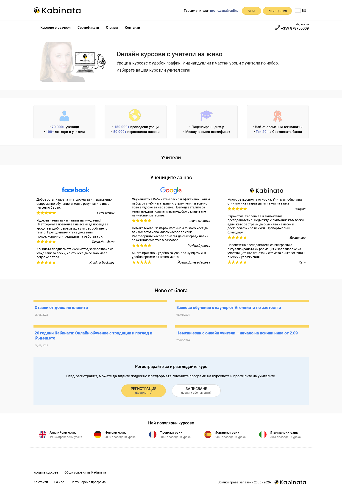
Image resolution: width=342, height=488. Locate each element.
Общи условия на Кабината (85, 472)
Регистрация (277, 11)
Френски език (171, 432)
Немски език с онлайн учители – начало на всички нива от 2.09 (237, 333)
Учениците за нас (171, 177)
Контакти (132, 27)
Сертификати (88, 27)
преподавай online (224, 10)
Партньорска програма (88, 482)
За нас (59, 482)
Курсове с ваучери (55, 27)
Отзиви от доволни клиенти (61, 307)
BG (300, 10)
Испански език (227, 432)
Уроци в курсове (45, 472)
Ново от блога (171, 290)
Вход (251, 11)
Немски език (115, 432)
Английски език (63, 432)
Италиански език (284, 432)
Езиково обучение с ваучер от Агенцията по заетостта (228, 307)
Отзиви (112, 27)
